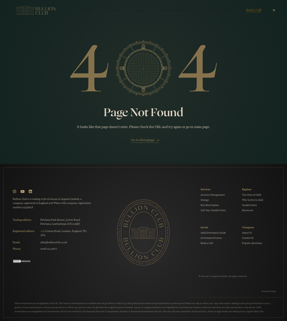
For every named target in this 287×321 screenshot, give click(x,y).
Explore (87, 10)
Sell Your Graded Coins (213, 210)
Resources (247, 210)
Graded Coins (249, 205)
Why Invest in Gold (252, 200)
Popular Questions (252, 243)
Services (113, 10)
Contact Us (248, 238)
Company (141, 10)
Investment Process (175, 10)
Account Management (213, 194)
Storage (205, 200)
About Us (247, 232)
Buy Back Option (210, 205)
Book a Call (253, 10)
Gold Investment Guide (217, 10)
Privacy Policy (269, 291)
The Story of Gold (251, 194)
